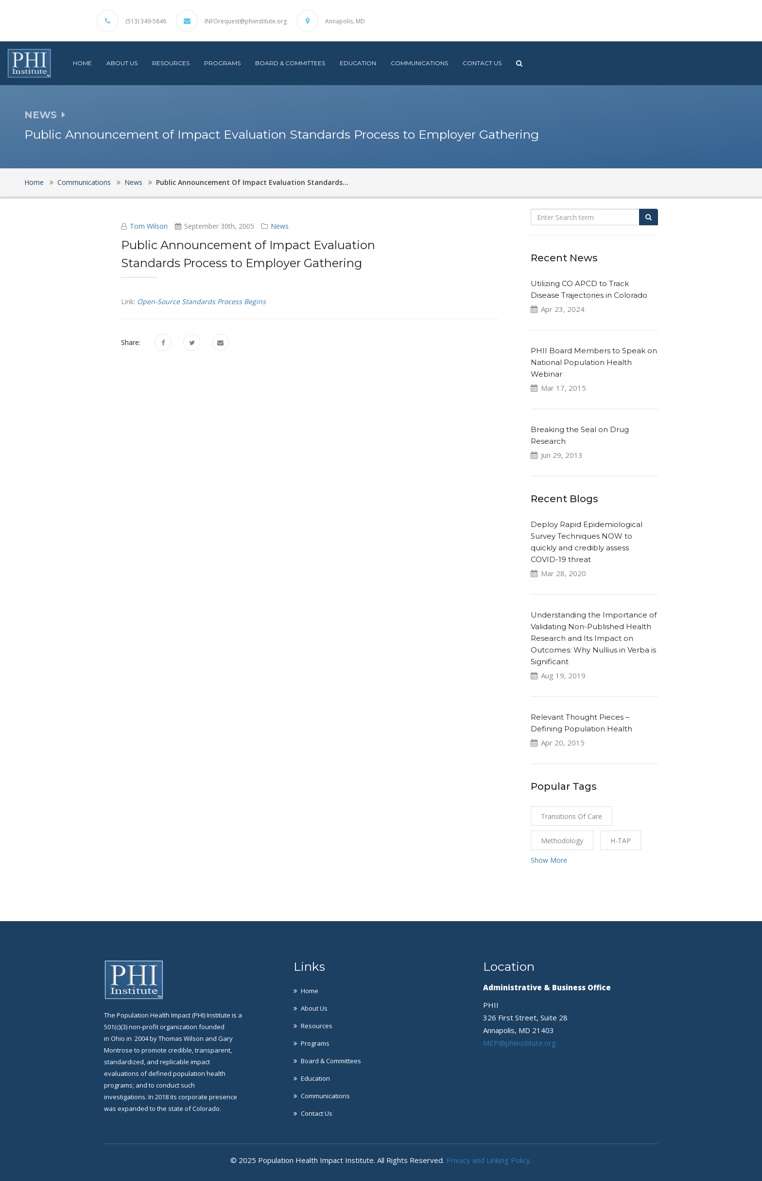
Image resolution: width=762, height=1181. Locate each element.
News (133, 182)
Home (82, 63)
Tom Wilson (149, 226)
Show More (549, 860)
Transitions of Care (571, 816)
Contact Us (482, 63)
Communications (419, 63)
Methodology (562, 840)
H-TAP (620, 840)
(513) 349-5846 (145, 21)
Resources (171, 63)
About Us (122, 63)
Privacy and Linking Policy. (489, 1160)
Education (358, 63)
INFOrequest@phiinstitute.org (246, 21)
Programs (222, 63)
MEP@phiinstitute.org (519, 1043)
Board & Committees (290, 63)
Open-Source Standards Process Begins (201, 301)
